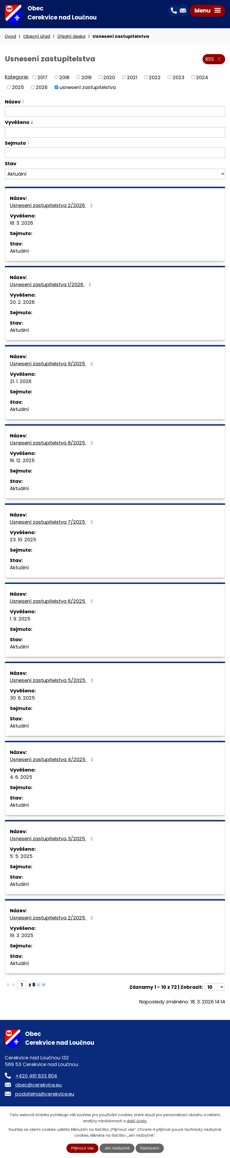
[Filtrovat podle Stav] (115, 174)
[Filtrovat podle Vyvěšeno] (115, 133)
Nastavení (150, 1148)
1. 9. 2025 (20, 619)
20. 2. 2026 (22, 302)
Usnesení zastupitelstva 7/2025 (52, 522)
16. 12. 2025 (22, 461)
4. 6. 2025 (21, 777)
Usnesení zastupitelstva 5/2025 (52, 680)
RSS (214, 60)
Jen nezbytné (117, 1148)
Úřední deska (71, 37)
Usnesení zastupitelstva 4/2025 (52, 760)
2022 (155, 77)
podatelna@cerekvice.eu (44, 1094)
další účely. (137, 1120)
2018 (64, 77)
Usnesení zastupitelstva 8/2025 (52, 443)
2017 (42, 77)
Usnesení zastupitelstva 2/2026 (52, 206)
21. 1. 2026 (20, 381)
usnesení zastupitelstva (88, 87)
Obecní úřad (36, 37)
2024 (202, 77)
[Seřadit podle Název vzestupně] (23, 101)
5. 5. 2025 (21, 856)
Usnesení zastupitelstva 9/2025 (52, 364)
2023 (178, 77)
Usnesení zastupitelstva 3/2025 (52, 839)
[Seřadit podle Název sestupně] (23, 103)
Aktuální (19, 251)
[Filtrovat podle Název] (115, 112)
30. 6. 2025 (22, 698)
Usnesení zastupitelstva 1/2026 (51, 285)
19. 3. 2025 (21, 936)
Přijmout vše (82, 1148)
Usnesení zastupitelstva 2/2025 (52, 918)
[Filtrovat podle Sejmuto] (115, 153)
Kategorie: (17, 77)
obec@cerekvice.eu (38, 1085)
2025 (18, 87)
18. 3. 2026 (21, 223)
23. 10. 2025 (23, 540)
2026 (41, 87)
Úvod (10, 37)
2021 (132, 77)
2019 (86, 77)
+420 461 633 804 (36, 1076)
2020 (109, 77)
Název (13, 102)
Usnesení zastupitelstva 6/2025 (52, 601)
